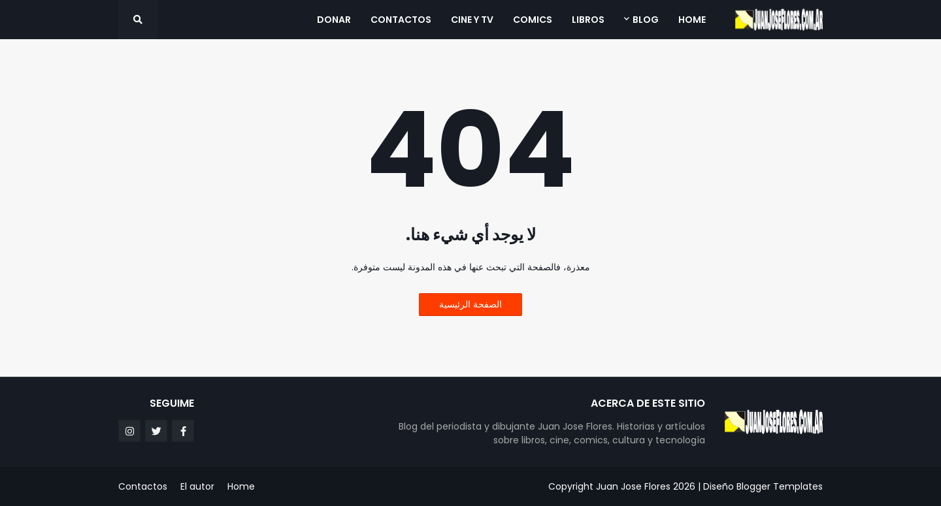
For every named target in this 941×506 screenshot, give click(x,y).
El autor (197, 486)
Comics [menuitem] (532, 19)
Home (241, 486)
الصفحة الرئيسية (470, 304)
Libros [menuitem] (588, 19)
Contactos (142, 486)
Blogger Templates (779, 486)
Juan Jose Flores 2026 (645, 486)
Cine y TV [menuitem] (472, 19)
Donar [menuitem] (334, 19)
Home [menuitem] (692, 19)
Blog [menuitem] (646, 19)
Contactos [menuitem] (401, 19)
